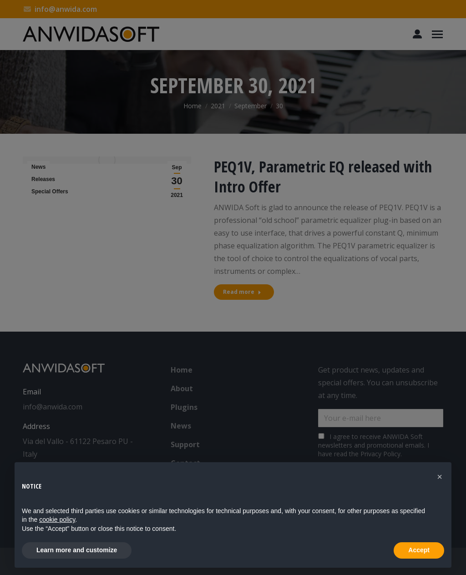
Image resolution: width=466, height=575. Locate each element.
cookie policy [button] (57, 519)
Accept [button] (419, 550)
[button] (439, 476)
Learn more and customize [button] (76, 550)
